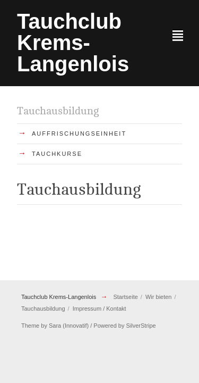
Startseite (125, 297)
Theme (30, 325)
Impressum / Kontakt (99, 308)
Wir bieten (158, 297)
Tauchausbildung (43, 308)
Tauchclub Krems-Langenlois (58, 297)
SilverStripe (141, 325)
